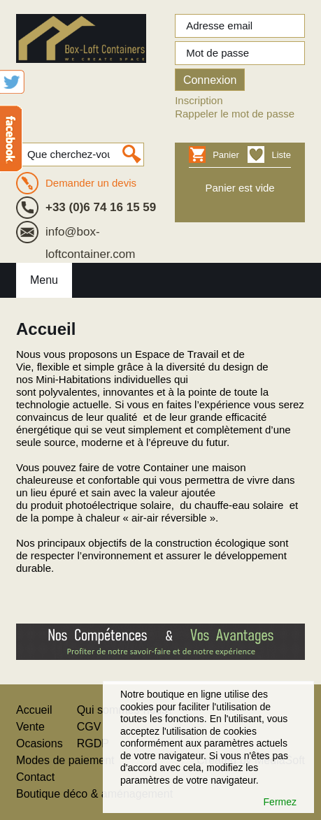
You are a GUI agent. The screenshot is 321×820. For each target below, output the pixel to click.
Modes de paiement (65, 760)
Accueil (34, 710)
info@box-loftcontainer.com (90, 234)
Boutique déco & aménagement (94, 794)
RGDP (93, 743)
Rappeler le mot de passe (234, 114)
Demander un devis (90, 183)
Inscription (198, 100)
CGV (89, 727)
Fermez (280, 801)
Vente (30, 727)
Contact (35, 777)
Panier (224, 155)
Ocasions (39, 743)
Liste (280, 155)
